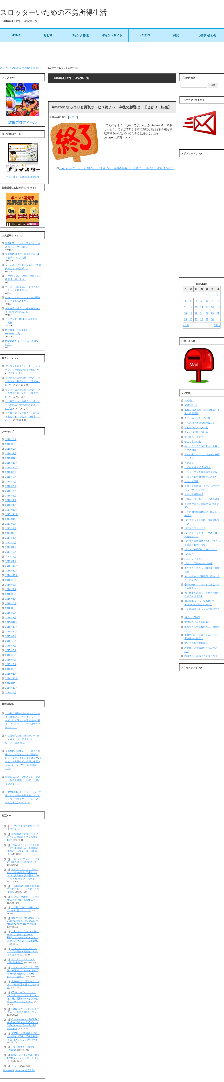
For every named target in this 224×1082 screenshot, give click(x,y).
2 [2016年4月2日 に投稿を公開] (212, 295)
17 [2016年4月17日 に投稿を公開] (217, 307)
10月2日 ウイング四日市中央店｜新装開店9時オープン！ (23, 1010)
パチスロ (144, 35)
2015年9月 (10, 636)
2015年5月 (10, 655)
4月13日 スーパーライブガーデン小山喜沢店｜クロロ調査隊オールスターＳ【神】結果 (23, 849)
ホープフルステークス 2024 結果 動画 (21, 961)
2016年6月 (10, 594)
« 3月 (186, 325)
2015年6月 (10, 650)
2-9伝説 (188, 400)
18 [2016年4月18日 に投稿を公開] (185, 313)
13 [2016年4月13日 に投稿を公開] (196, 307)
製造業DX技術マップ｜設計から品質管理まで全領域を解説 (22, 837)
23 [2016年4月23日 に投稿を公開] (212, 313)
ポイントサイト (112, 35)
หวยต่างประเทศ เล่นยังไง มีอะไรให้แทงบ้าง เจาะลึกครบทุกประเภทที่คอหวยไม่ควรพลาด (23, 921)
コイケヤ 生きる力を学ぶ (197, 467)
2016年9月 (10, 580)
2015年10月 (11, 631)
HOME (16, 35)
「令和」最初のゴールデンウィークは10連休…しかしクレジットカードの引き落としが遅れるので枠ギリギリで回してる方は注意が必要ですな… (23, 720)
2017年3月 (10, 552)
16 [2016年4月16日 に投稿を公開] (212, 307)
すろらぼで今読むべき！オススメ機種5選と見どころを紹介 (23, 984)
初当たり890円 (192, 617)
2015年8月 (10, 641)
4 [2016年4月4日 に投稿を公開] (185, 301)
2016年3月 (10, 608)
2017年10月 (11, 519)
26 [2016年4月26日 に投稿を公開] (191, 319)
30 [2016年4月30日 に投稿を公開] (212, 319)
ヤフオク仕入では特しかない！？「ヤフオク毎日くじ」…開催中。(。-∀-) (22, 381)
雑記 (176, 35)
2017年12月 (11, 509)
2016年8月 (10, 584)
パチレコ (189, 554)
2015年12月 (11, 622)
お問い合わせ (208, 35)
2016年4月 (10, 603)
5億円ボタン (191, 405)
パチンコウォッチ (193, 558)
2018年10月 (11, 467)
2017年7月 (10, 533)
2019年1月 (10, 453)
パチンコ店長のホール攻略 (198, 563)
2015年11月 (11, 627)
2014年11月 (11, 683)
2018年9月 (10, 472)
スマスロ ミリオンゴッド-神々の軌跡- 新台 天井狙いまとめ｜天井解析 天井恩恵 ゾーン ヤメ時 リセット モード (23, 874)
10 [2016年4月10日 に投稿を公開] (217, 301)
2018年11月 (11, 463)
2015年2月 (10, 669)
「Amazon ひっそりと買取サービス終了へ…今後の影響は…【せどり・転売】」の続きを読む (116, 168)
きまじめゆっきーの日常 (197, 418)
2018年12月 (11, 458)
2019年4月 (10, 439)
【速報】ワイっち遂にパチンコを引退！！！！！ (23, 909)
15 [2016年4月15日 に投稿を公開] (207, 307)
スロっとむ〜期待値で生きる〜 (200, 476)
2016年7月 (10, 589)
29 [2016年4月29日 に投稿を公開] (207, 319)
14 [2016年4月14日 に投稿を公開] (201, 307)
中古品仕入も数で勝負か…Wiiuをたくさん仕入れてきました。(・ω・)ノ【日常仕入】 (22, 739)
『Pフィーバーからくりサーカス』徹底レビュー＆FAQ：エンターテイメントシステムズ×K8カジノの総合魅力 (23, 936)
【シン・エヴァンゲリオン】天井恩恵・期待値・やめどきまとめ (22, 951)
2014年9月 (10, 692)
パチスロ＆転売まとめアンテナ (200, 549)
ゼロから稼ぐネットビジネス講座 (202, 499)
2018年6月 (10, 481)
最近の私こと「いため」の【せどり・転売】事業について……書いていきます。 (22, 780)
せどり (48, 35)
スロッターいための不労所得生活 (53, 12)
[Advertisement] (112, 54)
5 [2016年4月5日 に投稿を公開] (190, 301)
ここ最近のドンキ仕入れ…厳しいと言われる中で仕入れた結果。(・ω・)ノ (23, 405)
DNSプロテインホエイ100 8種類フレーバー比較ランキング (24, 1057)
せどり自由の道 (192, 441)
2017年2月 (10, 556)
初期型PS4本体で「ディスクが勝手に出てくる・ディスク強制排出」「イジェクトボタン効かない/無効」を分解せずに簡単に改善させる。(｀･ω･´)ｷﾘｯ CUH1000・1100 (23, 760)
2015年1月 (10, 673)
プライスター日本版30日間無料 (22, 177)
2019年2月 (10, 448)
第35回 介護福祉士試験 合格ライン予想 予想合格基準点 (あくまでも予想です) (23, 1036)
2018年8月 (10, 477)
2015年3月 (10, 664)
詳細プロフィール (22, 122)
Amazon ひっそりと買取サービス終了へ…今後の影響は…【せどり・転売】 (111, 107)
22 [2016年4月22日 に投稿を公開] (207, 313)
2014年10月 (11, 688)
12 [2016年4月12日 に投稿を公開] (191, 307)
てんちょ (13, 373)
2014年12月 (11, 678)
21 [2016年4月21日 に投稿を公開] (201, 313)
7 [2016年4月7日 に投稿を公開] (201, 301)
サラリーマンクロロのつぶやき (200, 472)
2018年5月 (10, 486)
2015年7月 (10, 645)
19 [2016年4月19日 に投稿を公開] (191, 313)
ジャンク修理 (80, 35)
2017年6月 (10, 538)
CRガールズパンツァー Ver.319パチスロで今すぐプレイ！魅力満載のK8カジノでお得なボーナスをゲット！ (23, 997)
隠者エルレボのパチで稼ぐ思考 (200, 656)
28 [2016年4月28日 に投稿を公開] (201, 319)
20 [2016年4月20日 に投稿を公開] (196, 313)
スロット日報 (191, 481)
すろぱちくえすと (193, 437)
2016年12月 (11, 566)
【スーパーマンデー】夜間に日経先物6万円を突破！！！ (23, 860)
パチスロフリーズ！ (194, 528)
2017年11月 (11, 514)
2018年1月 (10, 505)
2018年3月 (10, 495)
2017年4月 (10, 547)
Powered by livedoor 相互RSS (19, 1070)
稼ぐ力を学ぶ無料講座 (196, 643)
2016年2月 (10, 613)
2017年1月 (10, 561)
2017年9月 (10, 523)
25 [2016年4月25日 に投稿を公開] (185, 319)
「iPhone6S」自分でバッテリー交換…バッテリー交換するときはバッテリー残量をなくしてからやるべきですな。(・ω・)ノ (23, 797)
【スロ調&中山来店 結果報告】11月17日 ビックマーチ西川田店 (23, 889)
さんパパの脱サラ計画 (196, 432)
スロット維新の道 (193, 494)
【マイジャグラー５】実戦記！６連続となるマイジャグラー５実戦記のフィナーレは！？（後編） (23, 972)
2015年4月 (10, 659)
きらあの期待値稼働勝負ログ (199, 422)
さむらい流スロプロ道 (196, 427)
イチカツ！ (190, 462)
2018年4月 (10, 491)
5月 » (217, 325)
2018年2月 (10, 500)
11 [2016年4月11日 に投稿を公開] (185, 307)
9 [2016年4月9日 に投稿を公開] (212, 301)
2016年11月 (11, 570)
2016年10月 (11, 575)
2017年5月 (10, 542)
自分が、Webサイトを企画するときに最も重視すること (23, 899)
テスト (14, 1065)
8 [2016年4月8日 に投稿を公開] (207, 301)
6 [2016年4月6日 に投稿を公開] (196, 301)
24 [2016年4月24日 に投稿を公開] (217, 313)
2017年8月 (10, 528)
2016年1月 (10, 617)
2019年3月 (10, 444)
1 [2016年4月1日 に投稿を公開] (207, 295)
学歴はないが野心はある (197, 622)
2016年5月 (10, 598)
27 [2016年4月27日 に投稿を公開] (196, 319)
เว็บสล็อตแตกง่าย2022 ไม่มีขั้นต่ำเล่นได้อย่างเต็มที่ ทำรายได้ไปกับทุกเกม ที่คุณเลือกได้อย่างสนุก (23, 1024)
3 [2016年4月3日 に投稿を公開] (218, 295)
